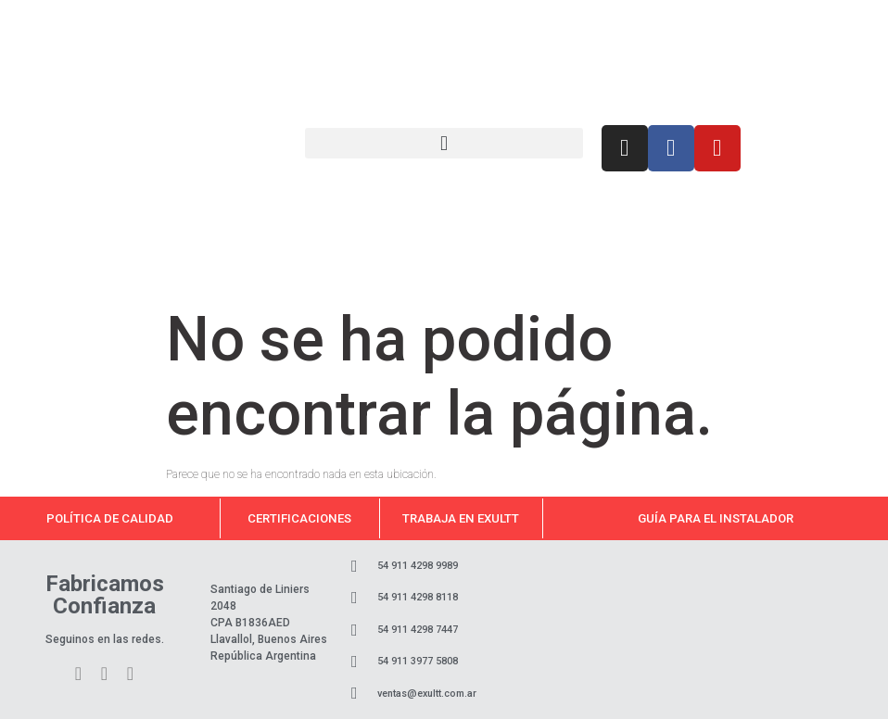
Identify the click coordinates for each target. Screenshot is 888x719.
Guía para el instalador (715, 518)
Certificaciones (299, 518)
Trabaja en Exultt (460, 518)
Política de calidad (109, 518)
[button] (443, 143)
